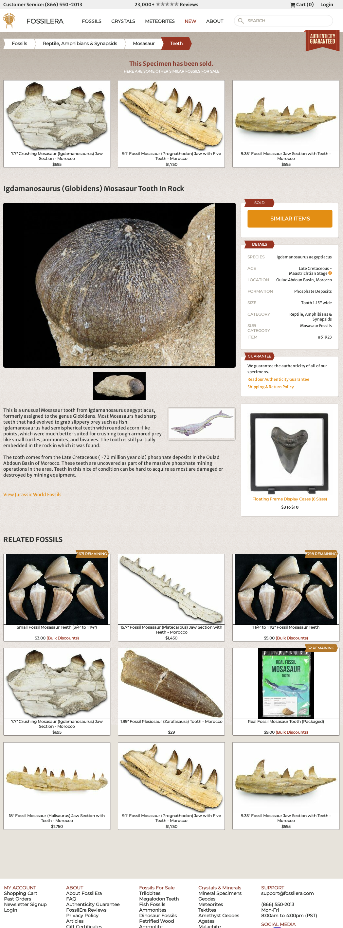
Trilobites (149, 893)
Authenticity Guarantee (92, 904)
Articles (74, 921)
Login (326, 5)
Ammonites (152, 910)
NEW (190, 21)
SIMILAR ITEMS (290, 219)
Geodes (206, 899)
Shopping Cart (20, 893)
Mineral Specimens (220, 893)
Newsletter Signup (25, 904)
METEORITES (160, 21)
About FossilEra (84, 893)
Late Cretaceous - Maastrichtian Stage (310, 271)
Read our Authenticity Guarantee (278, 379)
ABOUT (214, 21)
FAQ (71, 899)
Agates (206, 921)
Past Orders (17, 899)
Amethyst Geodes (218, 916)
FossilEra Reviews (86, 910)
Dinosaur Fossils (158, 916)
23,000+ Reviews (166, 5)
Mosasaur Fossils (316, 325)
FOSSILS (91, 21)
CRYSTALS (123, 21)
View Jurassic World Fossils (32, 495)
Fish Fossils (152, 904)
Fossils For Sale (156, 888)
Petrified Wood (156, 921)
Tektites (207, 910)
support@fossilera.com (287, 893)
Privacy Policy (82, 916)
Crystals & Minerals (219, 888)
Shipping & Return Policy (270, 386)
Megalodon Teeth (159, 899)
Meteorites (210, 904)
